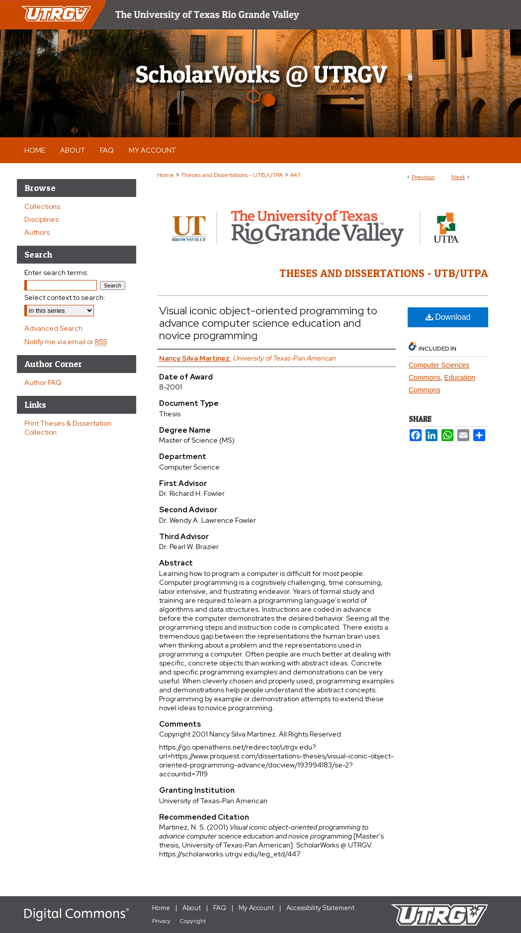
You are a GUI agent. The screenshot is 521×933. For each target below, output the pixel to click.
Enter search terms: (56, 272)
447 (295, 175)
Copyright (193, 921)
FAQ (219, 908)
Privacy (161, 921)
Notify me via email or (65, 341)
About (191, 908)
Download (448, 317)
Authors (37, 232)
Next (458, 177)
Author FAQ (43, 382)
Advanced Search (53, 328)
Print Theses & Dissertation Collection (67, 428)
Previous (423, 177)
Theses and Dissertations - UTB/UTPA (232, 175)
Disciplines (41, 219)
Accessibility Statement (320, 908)
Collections (42, 206)
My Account (256, 908)
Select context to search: (64, 297)
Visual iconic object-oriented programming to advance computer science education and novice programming (268, 323)
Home (165, 175)
